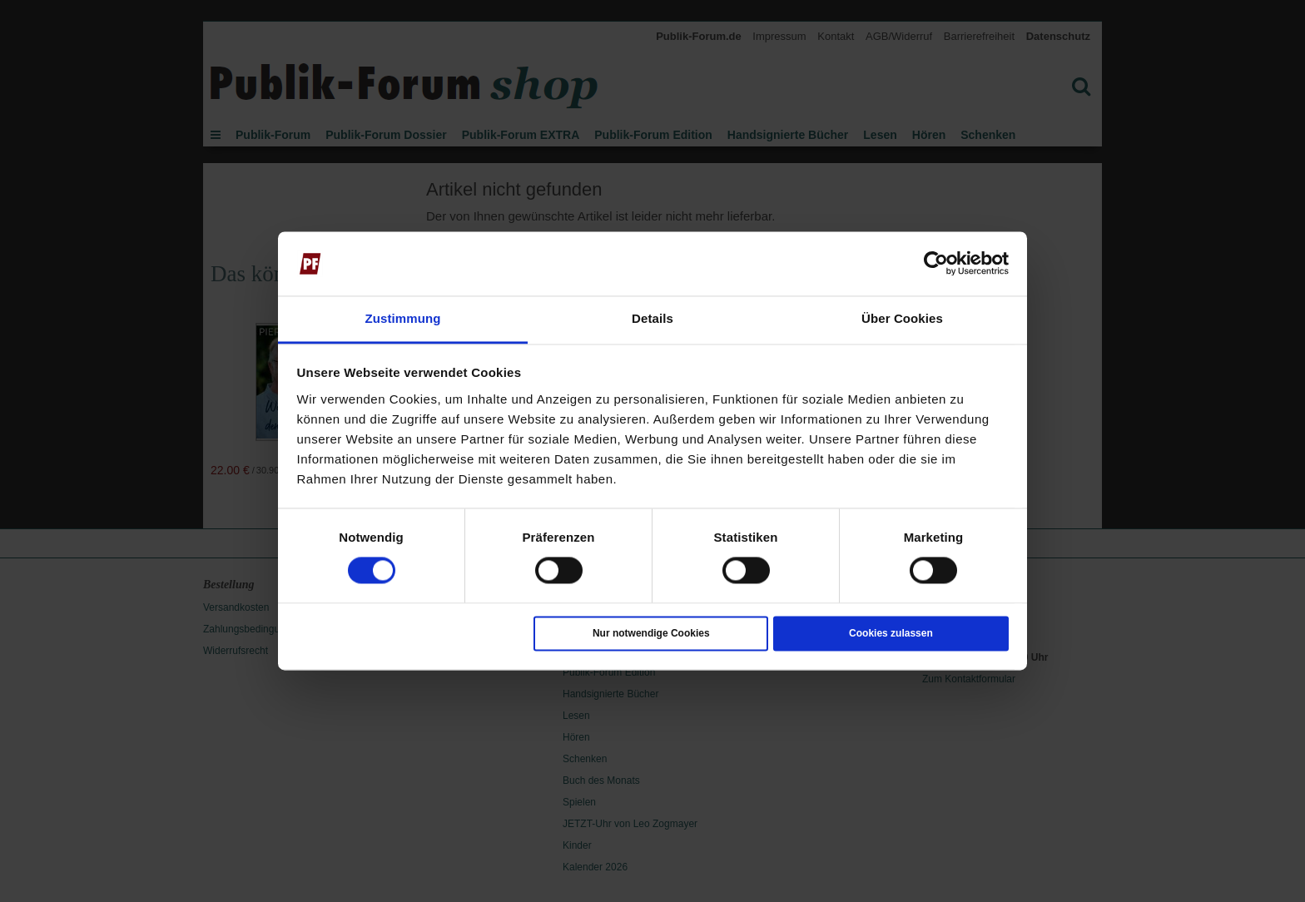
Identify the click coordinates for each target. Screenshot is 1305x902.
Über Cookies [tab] (902, 318)
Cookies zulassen (891, 633)
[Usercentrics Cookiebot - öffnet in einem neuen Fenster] (936, 263)
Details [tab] (652, 318)
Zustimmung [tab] (403, 318)
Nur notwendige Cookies (651, 633)
